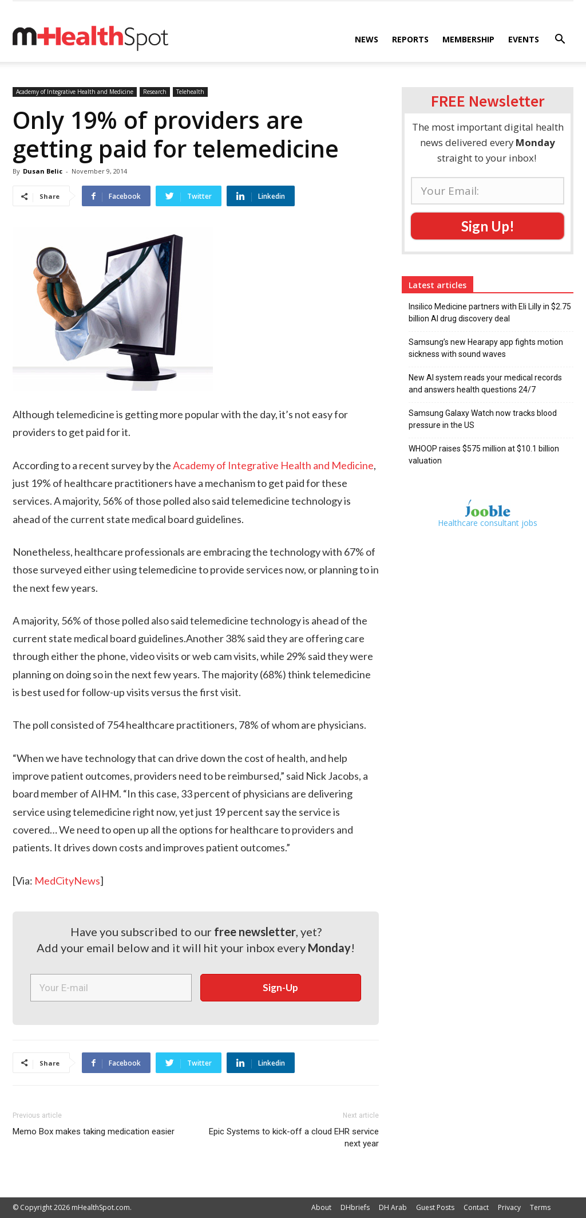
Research (155, 92)
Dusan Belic (42, 171)
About (321, 1207)
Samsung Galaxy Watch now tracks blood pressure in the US (483, 419)
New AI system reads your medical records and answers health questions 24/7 (485, 383)
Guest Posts (435, 1207)
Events (523, 39)
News (366, 39)
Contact (476, 1207)
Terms (540, 1207)
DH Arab (393, 1207)
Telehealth (190, 92)
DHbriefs (355, 1207)
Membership (468, 39)
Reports (410, 39)
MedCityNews (67, 880)
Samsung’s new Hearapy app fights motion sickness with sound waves (486, 348)
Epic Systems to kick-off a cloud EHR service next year (294, 1137)
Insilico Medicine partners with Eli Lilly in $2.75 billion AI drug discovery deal (490, 312)
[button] (559, 40)
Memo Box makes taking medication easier (94, 1131)
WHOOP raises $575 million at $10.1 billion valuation (484, 454)
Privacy (509, 1207)
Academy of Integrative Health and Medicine (74, 92)
